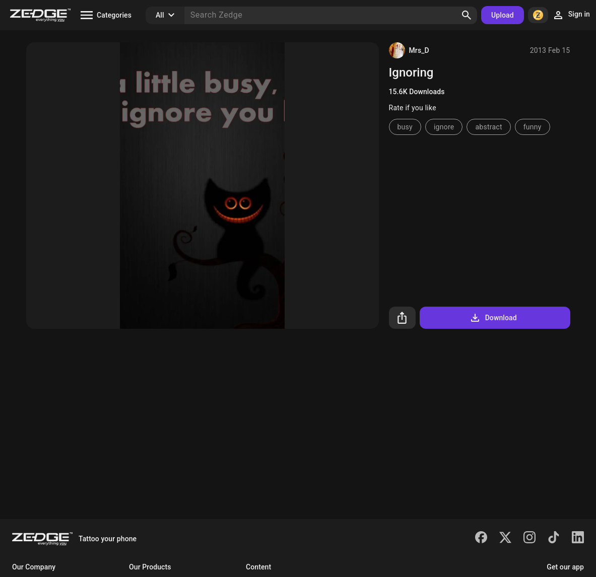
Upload (502, 15)
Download (493, 318)
